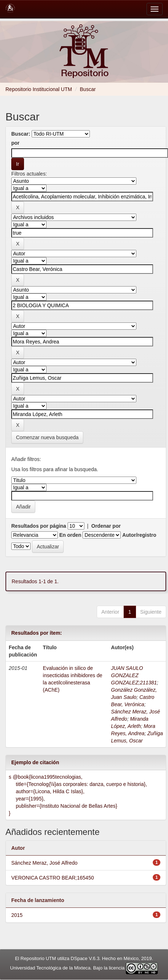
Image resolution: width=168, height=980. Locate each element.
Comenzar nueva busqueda (47, 437)
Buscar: (20, 134)
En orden (70, 535)
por (15, 143)
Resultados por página (38, 526)
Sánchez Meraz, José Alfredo (44, 863)
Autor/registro (139, 535)
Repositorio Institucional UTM (38, 89)
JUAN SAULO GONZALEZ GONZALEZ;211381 (134, 675)
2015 (17, 915)
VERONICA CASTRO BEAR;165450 (52, 878)
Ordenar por (106, 526)
